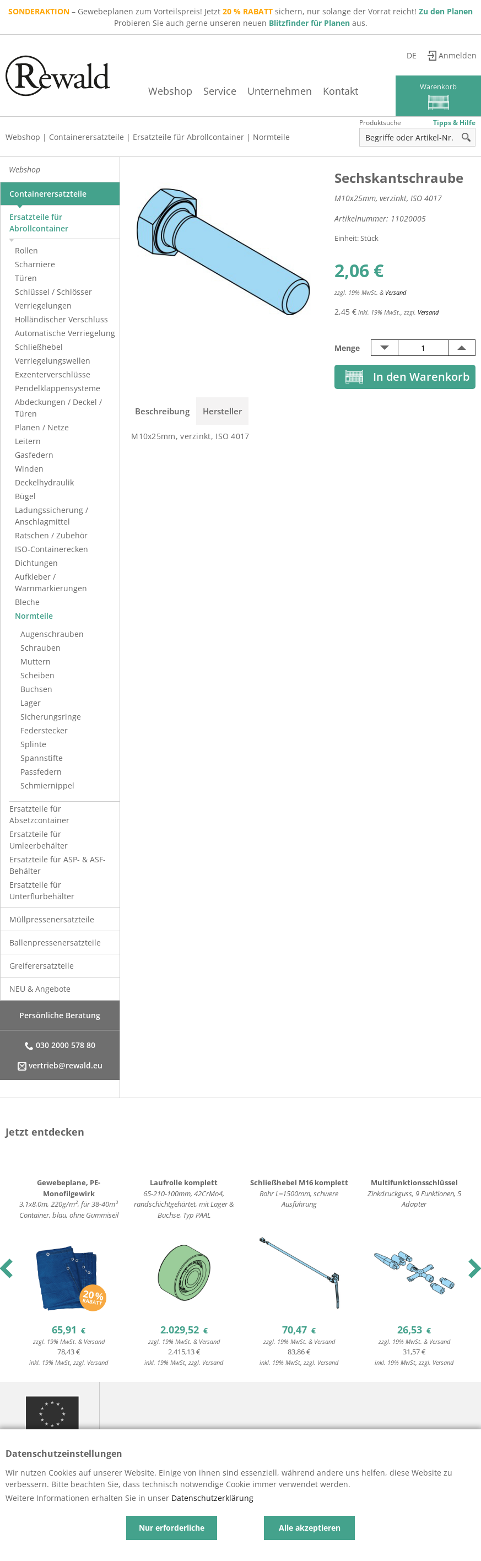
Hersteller (222, 411)
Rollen (26, 250)
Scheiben (37, 675)
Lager (30, 703)
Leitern (28, 441)
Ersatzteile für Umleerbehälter (38, 840)
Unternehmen (279, 91)
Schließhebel (39, 347)
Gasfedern (34, 455)
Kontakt (340, 91)
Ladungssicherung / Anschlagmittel (51, 516)
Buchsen (36, 689)
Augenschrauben (52, 634)
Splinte (33, 744)
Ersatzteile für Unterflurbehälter (41, 890)
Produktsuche (380, 122)
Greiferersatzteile (41, 965)
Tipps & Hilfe (454, 122)
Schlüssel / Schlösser (53, 292)
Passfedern (41, 771)
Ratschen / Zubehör (51, 535)
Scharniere (35, 264)
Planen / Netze (42, 427)
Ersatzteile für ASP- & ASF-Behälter (57, 865)
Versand (395, 292)
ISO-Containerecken (51, 549)
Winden (29, 468)
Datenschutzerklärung (212, 1498)
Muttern (35, 661)
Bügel (25, 496)
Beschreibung (162, 411)
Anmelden (458, 55)
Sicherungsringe (50, 716)
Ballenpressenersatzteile (55, 942)
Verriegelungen (43, 305)
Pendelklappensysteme (57, 388)
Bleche (27, 602)
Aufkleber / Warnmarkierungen (51, 582)
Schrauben (40, 647)
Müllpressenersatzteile (51, 919)
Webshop (170, 91)
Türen (26, 278)
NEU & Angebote (40, 989)
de (412, 55)
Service (219, 91)
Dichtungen (36, 563)
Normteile (271, 137)
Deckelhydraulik (44, 482)
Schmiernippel (47, 785)
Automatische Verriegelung (65, 333)
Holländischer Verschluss (61, 319)
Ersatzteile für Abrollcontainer (188, 137)
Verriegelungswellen (52, 360)
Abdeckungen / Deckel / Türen (58, 408)
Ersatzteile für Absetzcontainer (39, 814)
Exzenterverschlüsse (52, 374)
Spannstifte (41, 758)
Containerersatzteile (86, 137)
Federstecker (44, 730)
